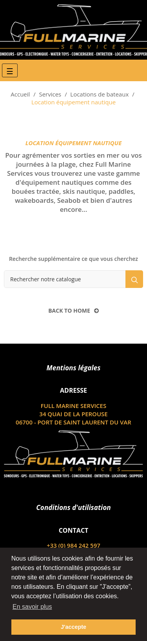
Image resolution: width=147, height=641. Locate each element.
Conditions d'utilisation (73, 507)
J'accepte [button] (73, 627)
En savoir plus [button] (32, 606)
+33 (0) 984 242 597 (73, 545)
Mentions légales (74, 367)
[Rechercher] (73, 279)
